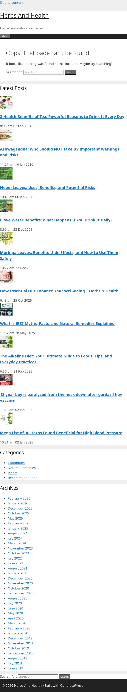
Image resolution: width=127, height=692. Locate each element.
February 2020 (19, 628)
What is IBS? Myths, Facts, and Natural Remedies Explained (57, 323)
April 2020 (15, 618)
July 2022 (15, 558)
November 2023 (20, 548)
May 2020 (15, 613)
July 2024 (15, 538)
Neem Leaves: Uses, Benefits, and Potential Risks (47, 187)
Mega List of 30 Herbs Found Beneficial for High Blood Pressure (61, 432)
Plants (12, 473)
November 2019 (20, 643)
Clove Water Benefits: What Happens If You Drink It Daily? (56, 220)
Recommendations (22, 477)
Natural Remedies (22, 467)
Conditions (16, 463)
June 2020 (15, 608)
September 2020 (20, 593)
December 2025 (20, 508)
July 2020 (15, 603)
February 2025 (19, 523)
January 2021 (18, 573)
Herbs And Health (24, 15)
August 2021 (17, 568)
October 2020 (18, 588)
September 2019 (20, 653)
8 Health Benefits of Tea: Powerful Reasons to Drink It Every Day (62, 116)
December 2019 (20, 638)
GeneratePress (71, 685)
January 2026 (18, 503)
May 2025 (15, 518)
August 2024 (17, 533)
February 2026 (19, 498)
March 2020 (17, 623)
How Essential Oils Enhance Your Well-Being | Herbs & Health (59, 291)
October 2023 (18, 553)
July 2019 (15, 663)
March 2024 (17, 543)
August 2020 (17, 598)
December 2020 (20, 578)
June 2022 (15, 563)
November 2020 (20, 583)
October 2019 (18, 648)
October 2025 (18, 513)
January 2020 (18, 633)
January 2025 (18, 528)
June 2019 (15, 668)
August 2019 (17, 658)
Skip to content (11, 2)
